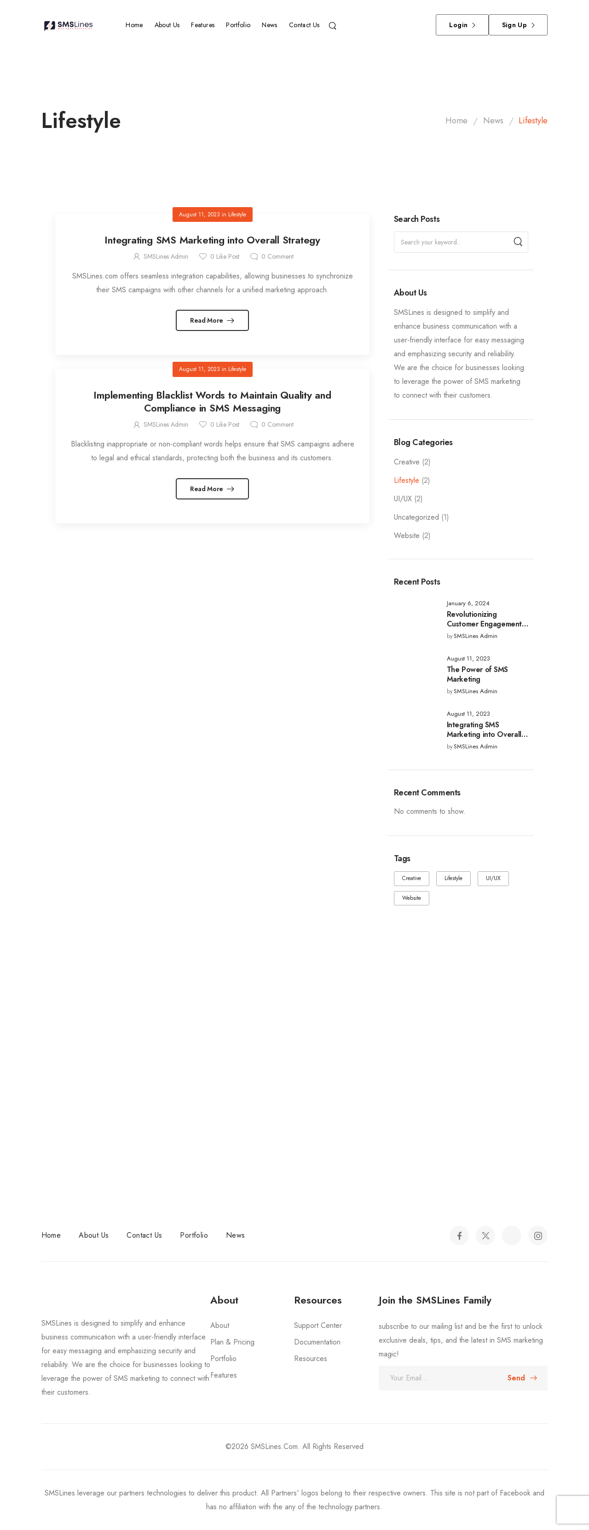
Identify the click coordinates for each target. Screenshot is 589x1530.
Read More (207, 320)
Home (134, 24)
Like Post (224, 256)
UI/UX (403, 498)
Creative (407, 462)
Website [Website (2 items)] (411, 898)
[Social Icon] (459, 1235)
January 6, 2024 (468, 604)
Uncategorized (416, 517)
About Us (167, 24)
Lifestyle (406, 480)
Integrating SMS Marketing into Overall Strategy (484, 734)
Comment (277, 256)
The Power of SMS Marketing (477, 674)
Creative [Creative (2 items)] (411, 878)
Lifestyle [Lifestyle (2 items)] (453, 878)
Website (407, 535)
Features (202, 24)
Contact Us (304, 24)
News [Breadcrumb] (493, 121)
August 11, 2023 (468, 659)
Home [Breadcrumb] (456, 121)
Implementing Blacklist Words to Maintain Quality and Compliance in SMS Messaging (212, 402)
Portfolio (238, 24)
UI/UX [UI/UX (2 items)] (493, 878)
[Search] (334, 24)
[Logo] (70, 25)
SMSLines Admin (475, 636)
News (269, 24)
